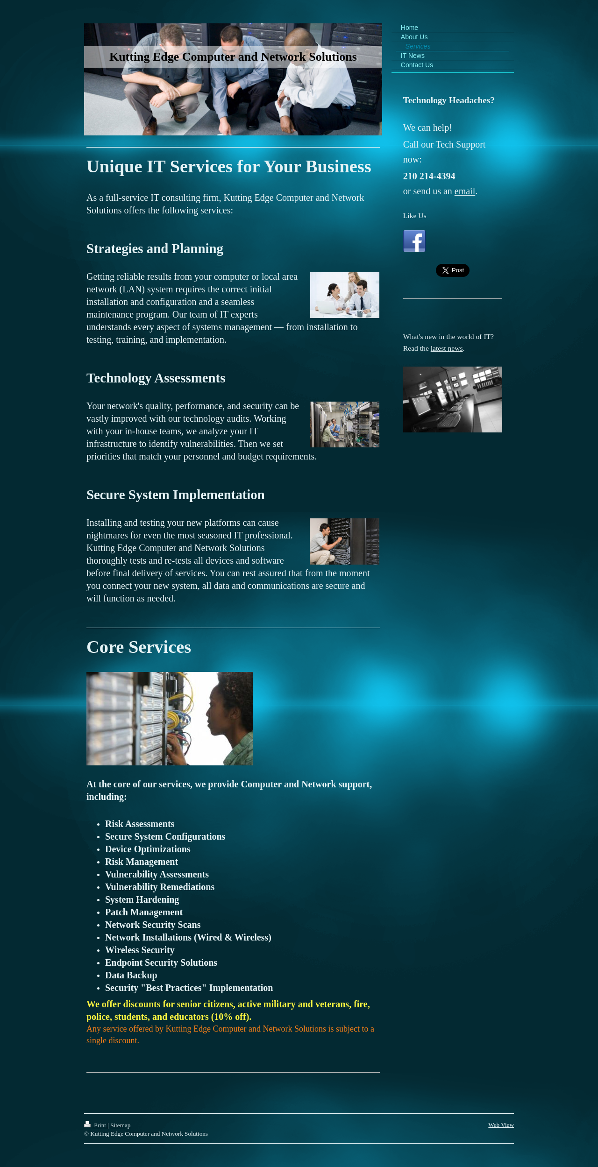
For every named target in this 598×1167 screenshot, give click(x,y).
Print (95, 1125)
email (465, 191)
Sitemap (120, 1125)
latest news (447, 348)
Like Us (415, 215)
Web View (501, 1124)
